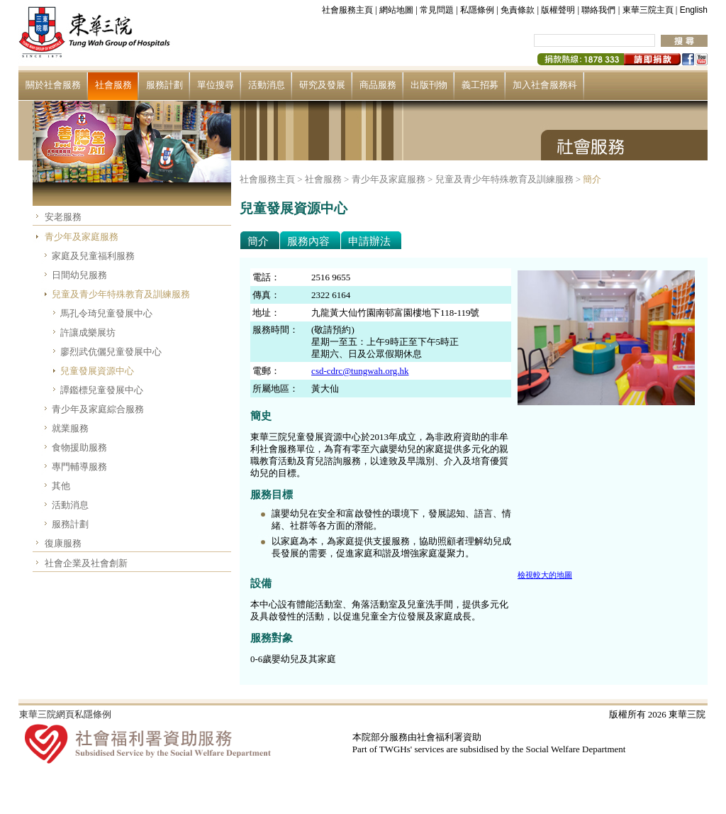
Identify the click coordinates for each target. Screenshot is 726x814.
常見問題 (437, 10)
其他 (61, 485)
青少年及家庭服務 (81, 236)
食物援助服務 (79, 447)
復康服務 (63, 543)
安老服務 (63, 216)
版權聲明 (558, 10)
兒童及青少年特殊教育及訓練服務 (121, 294)
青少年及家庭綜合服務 (98, 409)
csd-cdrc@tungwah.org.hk (359, 370)
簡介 (592, 179)
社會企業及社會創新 (86, 563)
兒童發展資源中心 (97, 370)
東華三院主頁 (648, 10)
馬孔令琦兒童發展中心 (106, 313)
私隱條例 (477, 10)
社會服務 (113, 84)
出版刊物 (429, 84)
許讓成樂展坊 (88, 332)
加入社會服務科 (545, 84)
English (694, 10)
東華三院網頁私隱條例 (65, 714)
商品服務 (377, 84)
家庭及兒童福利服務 (93, 256)
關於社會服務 (53, 84)
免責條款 (518, 10)
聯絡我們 (598, 10)
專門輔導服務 (79, 466)
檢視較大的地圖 (545, 575)
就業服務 (70, 428)
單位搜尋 (215, 84)
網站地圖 (396, 10)
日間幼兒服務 (79, 275)
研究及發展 (322, 84)
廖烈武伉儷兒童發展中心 (111, 351)
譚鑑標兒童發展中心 (101, 390)
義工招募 (480, 84)
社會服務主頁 (347, 10)
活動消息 (266, 84)
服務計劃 (164, 84)
